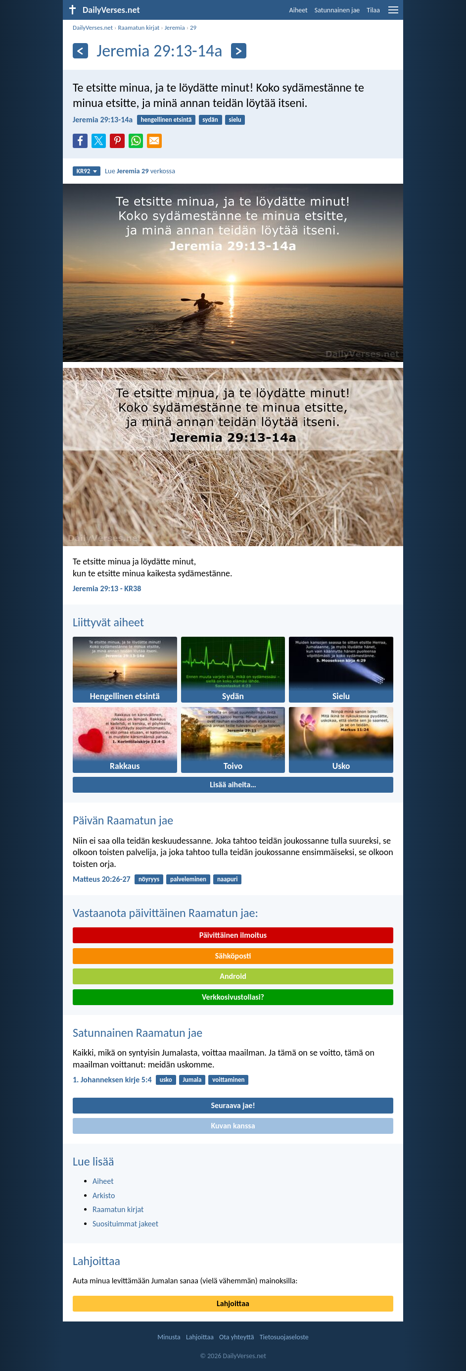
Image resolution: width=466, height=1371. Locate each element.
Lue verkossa (140, 170)
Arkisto (104, 1195)
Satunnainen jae (337, 10)
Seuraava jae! (233, 1105)
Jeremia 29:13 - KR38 (107, 588)
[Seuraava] (238, 50)
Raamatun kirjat (138, 27)
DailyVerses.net (93, 27)
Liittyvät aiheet (108, 622)
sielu (235, 119)
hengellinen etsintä (165, 119)
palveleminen (188, 879)
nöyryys (149, 879)
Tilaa (373, 10)
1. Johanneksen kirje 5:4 (112, 1079)
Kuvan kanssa (233, 1125)
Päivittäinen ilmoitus (233, 935)
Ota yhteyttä (236, 1337)
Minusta (168, 1337)
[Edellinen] (80, 50)
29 (193, 27)
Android (233, 976)
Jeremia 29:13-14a (103, 119)
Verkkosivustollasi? (233, 997)
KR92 (87, 171)
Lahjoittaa (96, 1261)
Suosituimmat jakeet (125, 1223)
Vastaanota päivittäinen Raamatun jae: (165, 913)
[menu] (393, 13)
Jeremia (175, 27)
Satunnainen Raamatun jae (137, 1032)
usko (166, 1079)
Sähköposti (233, 956)
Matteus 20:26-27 (102, 879)
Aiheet (298, 10)
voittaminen (228, 1079)
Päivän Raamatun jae (123, 820)
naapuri (227, 879)
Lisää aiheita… (233, 784)
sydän (210, 119)
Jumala (192, 1079)
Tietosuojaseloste (284, 1337)
